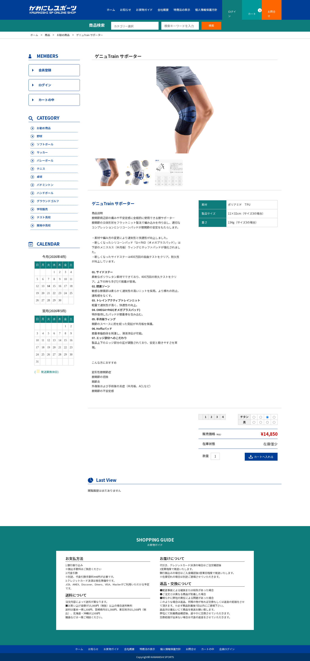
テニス (41, 169)
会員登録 (45, 70)
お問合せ (191, 649)
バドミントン (46, 185)
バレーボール (46, 160)
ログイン (45, 84)
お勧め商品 (44, 128)
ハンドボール (46, 193)
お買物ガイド (144, 10)
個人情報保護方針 (206, 10)
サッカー (43, 152)
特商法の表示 (182, 10)
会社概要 (163, 10)
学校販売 (43, 209)
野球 (40, 136)
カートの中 (46, 99)
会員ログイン (227, 649)
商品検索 (97, 25)
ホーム (111, 10)
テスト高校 (44, 217)
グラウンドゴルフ (48, 201)
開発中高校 (44, 225)
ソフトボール (46, 144)
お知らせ (125, 10)
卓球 (40, 177)
